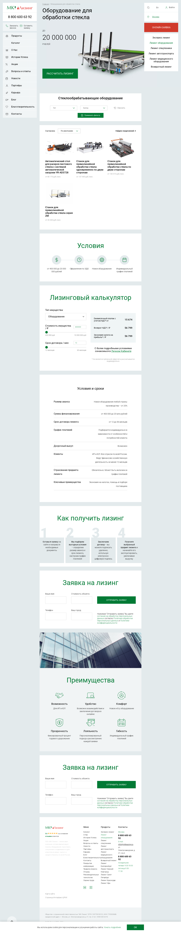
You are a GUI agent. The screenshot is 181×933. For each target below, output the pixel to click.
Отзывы (86, 872)
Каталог (15, 43)
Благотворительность (23, 106)
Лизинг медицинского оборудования (161, 60)
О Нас (14, 50)
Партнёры (16, 85)
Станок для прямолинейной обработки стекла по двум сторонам (119, 165)
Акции (14, 64)
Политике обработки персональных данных (115, 619)
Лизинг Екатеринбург (106, 864)
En (157, 7)
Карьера (15, 92)
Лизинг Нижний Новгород (107, 870)
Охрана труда (88, 880)
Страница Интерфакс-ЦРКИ (56, 898)
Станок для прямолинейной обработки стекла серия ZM (59, 211)
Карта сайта (50, 894)
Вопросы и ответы (21, 71)
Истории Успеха (19, 57)
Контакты (16, 113)
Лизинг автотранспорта (161, 53)
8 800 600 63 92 (20, 17)
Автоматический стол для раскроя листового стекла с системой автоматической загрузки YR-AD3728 (58, 167)
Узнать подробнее (112, 927)
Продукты (16, 35)
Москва (155, 17)
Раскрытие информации (88, 864)
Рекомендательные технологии (91, 876)
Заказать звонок (14, 27)
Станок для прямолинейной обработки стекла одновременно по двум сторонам (89, 167)
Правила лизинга (90, 869)
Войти (172, 7)
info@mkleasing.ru (125, 844)
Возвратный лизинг (161, 66)
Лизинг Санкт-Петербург (106, 876)
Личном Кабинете (121, 351)
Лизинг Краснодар (108, 880)
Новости (15, 78)
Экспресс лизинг (161, 37)
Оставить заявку (28, 27)
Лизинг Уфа (105, 883)
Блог (13, 99)
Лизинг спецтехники (161, 48)
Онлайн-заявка (161, 27)
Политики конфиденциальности (113, 621)
